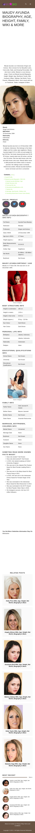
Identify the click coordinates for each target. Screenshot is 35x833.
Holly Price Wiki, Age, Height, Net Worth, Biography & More (17, 602)
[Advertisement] (17, 47)
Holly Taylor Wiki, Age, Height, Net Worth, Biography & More (17, 732)
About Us (7, 823)
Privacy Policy (20, 823)
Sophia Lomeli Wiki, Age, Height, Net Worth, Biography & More (20, 781)
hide (12, 174)
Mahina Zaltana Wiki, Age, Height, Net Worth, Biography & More (17, 698)
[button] (26, 4)
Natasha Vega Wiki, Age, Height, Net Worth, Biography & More (17, 765)
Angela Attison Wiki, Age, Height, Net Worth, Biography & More (17, 633)
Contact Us (13, 823)
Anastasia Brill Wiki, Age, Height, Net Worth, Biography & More (17, 665)
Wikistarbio (5, 533)
